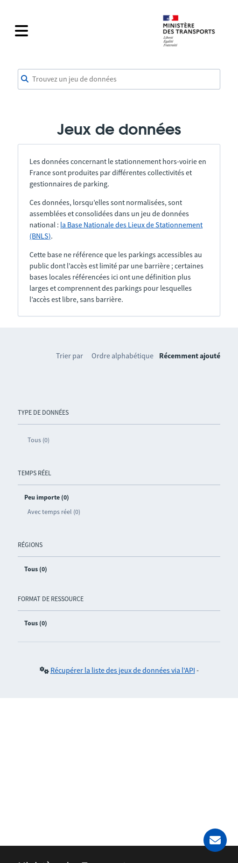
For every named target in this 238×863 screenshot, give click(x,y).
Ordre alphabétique (122, 355)
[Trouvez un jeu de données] (119, 79)
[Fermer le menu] (82, 30)
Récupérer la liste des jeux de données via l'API (122, 670)
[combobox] (119, 79)
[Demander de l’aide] (215, 840)
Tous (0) (38, 440)
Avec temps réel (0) (54, 511)
